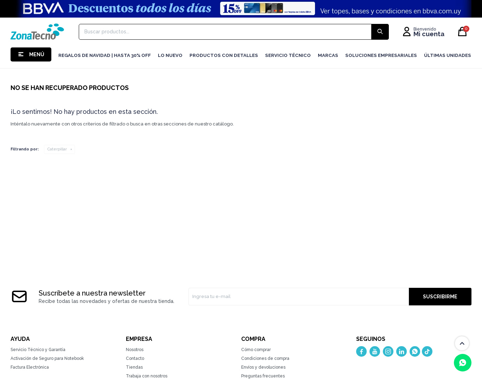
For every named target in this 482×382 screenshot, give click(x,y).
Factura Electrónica (30, 367)
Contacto (135, 358)
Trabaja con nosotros (146, 376)
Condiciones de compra (265, 358)
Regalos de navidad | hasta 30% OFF (104, 55)
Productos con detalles (223, 55)
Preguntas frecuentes (263, 376)
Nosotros (134, 349)
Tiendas (134, 367)
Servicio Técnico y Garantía (38, 349)
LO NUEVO (170, 55)
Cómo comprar (256, 349)
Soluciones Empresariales (381, 55)
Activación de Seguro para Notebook (47, 358)
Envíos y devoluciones (263, 367)
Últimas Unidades (447, 55)
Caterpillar (57, 149)
